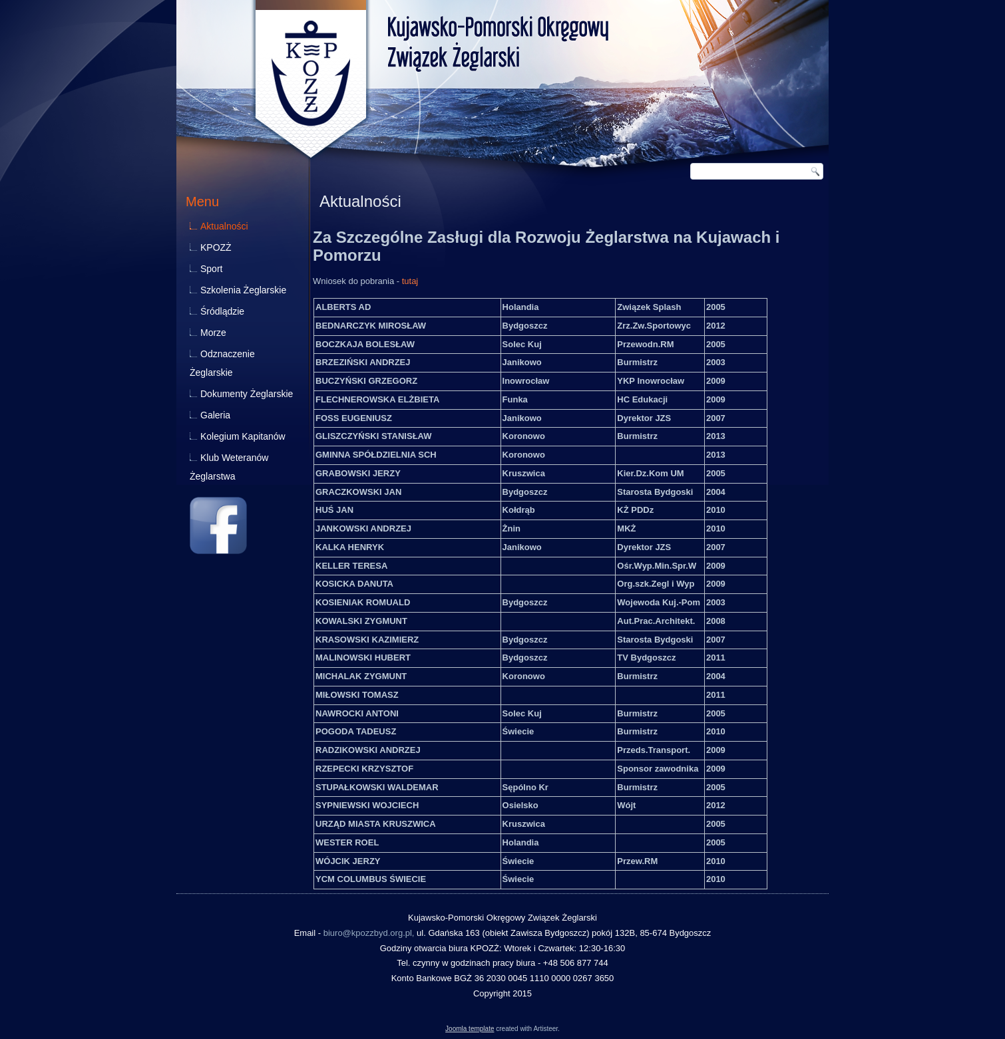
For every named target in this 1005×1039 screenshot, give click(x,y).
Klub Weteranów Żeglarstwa (229, 467)
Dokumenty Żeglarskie (246, 393)
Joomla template (469, 1028)
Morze (213, 332)
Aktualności (224, 226)
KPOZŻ (216, 247)
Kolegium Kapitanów (243, 436)
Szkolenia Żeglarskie (243, 290)
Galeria (215, 415)
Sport (211, 268)
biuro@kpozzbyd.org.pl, (369, 933)
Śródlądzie (222, 311)
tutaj (410, 281)
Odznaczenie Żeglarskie (222, 363)
